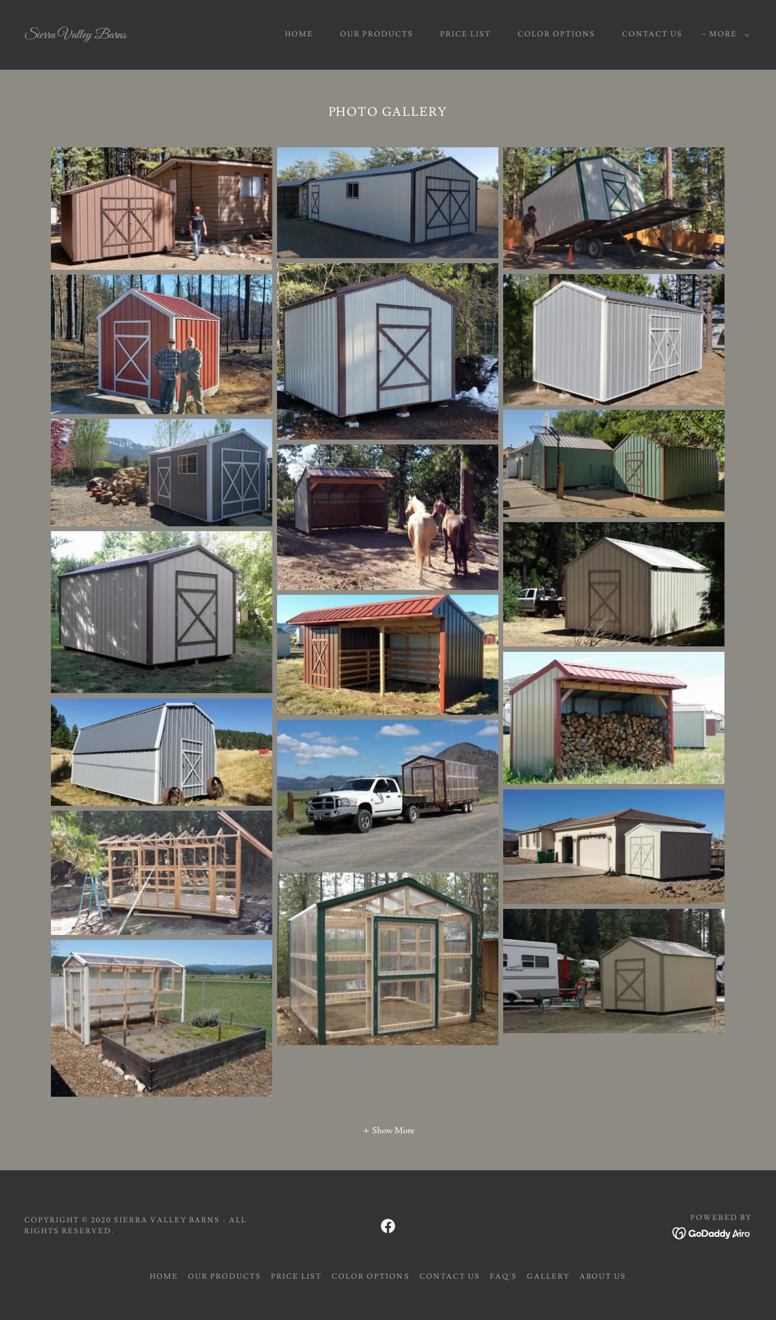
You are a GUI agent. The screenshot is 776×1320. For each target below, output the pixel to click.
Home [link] (299, 34)
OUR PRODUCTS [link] (376, 34)
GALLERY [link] (548, 1276)
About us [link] (603, 1276)
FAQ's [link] (503, 1276)
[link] (123, 52)
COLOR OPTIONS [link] (556, 34)
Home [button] (164, 1276)
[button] (727, 34)
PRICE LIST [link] (465, 34)
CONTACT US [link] (652, 34)
